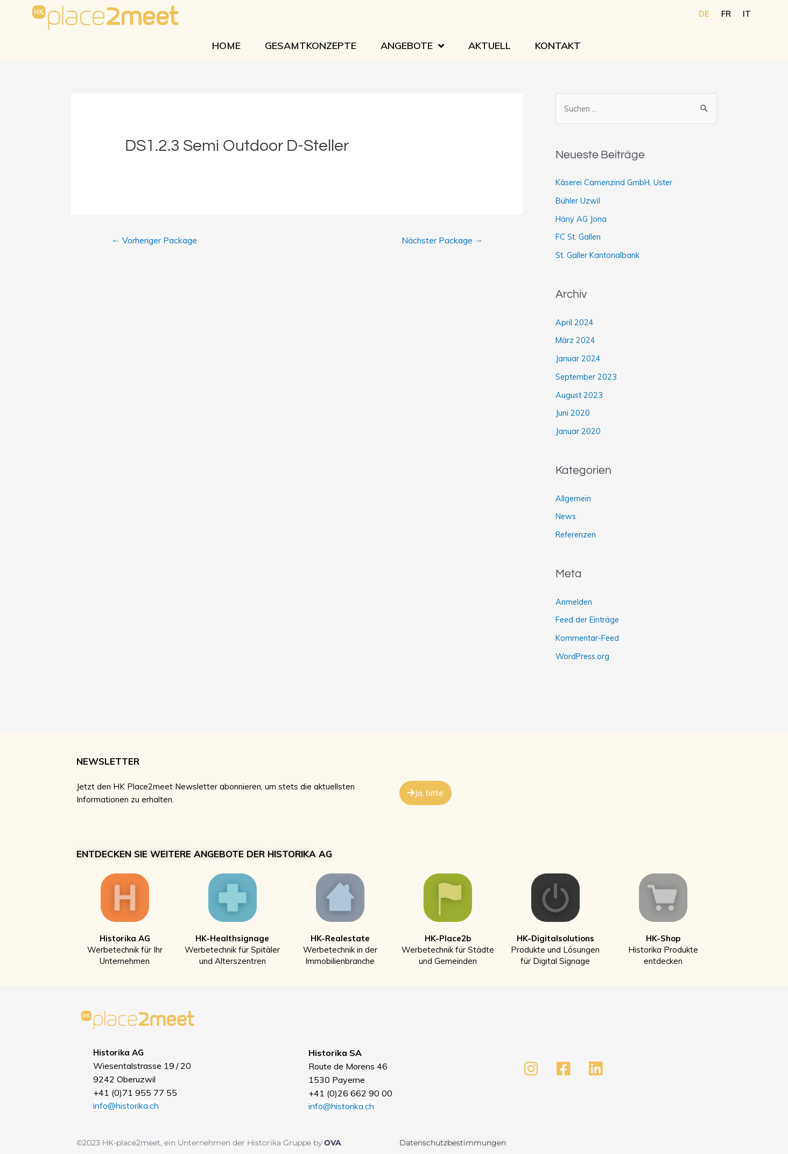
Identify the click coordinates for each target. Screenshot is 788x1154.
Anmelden (574, 602)
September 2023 (587, 377)
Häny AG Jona (581, 219)
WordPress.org (584, 657)
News (566, 517)
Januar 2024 (578, 359)
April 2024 (574, 323)
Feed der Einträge (589, 620)
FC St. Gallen (579, 237)
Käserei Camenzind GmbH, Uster (616, 183)
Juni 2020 (572, 413)
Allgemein (573, 499)
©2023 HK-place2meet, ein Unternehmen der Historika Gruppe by (200, 1143)
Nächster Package (441, 241)
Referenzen (577, 535)
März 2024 (575, 340)
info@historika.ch (126, 1106)
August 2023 (579, 395)
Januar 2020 (578, 431)
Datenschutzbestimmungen (452, 1143)
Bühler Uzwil (578, 201)
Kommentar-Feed (588, 638)
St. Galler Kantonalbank (599, 255)
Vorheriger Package (155, 241)
